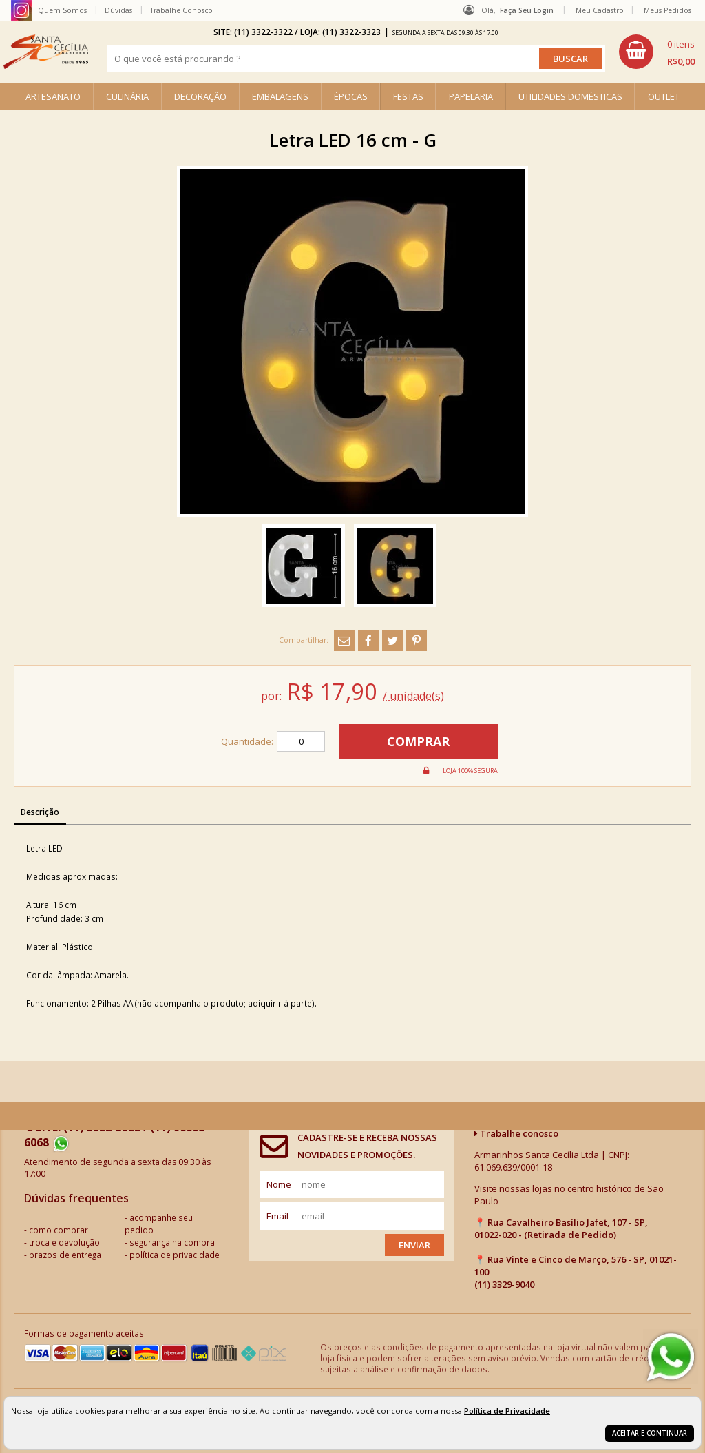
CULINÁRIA (127, 96)
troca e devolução (64, 1242)
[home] (45, 51)
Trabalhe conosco (516, 1133)
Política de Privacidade (507, 1410)
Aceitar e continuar (649, 1433)
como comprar (58, 1229)
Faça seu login (527, 10)
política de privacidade (174, 1254)
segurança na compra (172, 1242)
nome (278, 1184)
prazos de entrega (65, 1254)
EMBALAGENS (280, 96)
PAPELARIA (471, 96)
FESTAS (408, 96)
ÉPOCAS (351, 96)
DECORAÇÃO (200, 96)
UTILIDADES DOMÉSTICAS (570, 96)
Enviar (414, 1245)
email (277, 1216)
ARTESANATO (53, 96)
